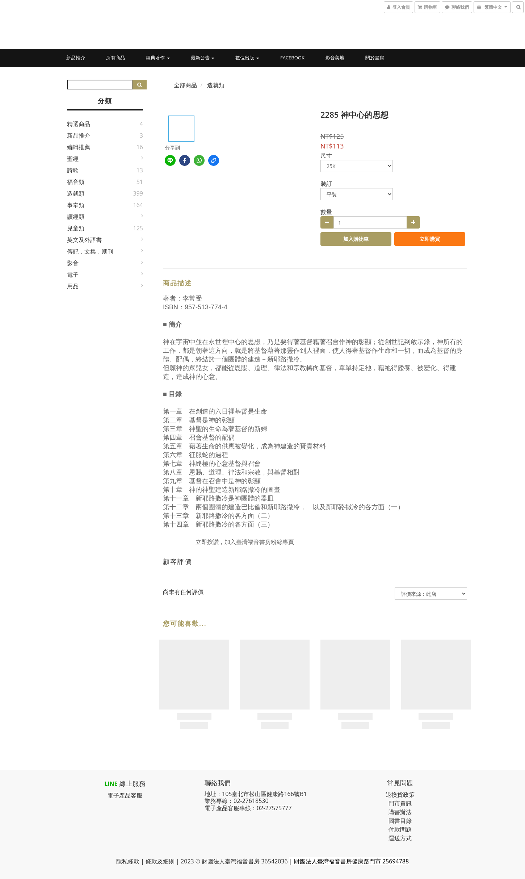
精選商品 (78, 124)
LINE (110, 784)
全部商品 (185, 85)
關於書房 (374, 57)
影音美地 (335, 57)
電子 (73, 275)
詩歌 (73, 170)
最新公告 (202, 57)
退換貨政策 (400, 795)
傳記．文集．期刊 (90, 251)
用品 (73, 286)
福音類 (75, 182)
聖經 (73, 159)
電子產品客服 (125, 795)
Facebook (292, 57)
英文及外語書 (84, 240)
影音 (73, 263)
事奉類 (75, 205)
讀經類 (75, 217)
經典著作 (157, 57)
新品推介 (75, 57)
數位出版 (247, 57)
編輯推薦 (78, 147)
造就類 (75, 193)
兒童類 (75, 228)
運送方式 (400, 838)
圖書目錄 (400, 821)
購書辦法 (400, 812)
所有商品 (115, 57)
